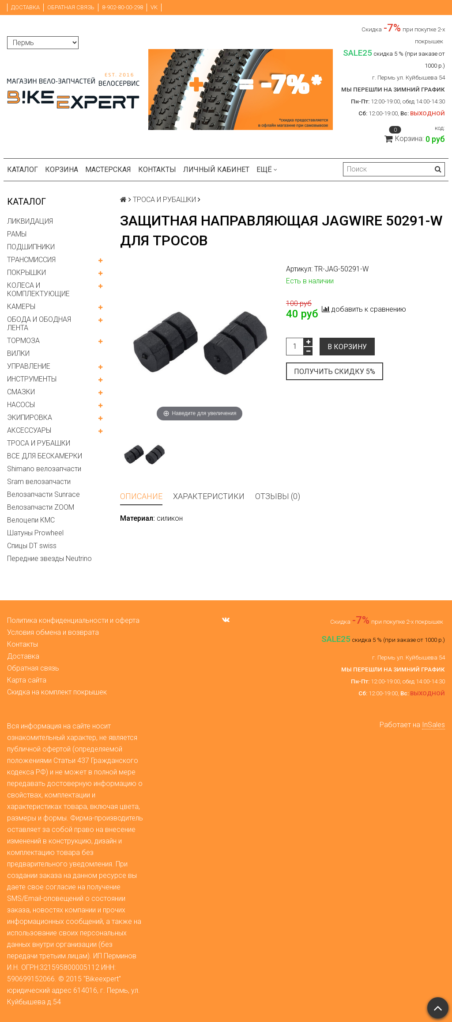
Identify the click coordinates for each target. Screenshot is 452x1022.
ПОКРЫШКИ (26, 272)
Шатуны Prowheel (35, 533)
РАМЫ (16, 234)
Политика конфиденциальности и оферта (73, 620)
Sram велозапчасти (39, 481)
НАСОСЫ (21, 404)
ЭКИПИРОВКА (29, 417)
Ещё (266, 169)
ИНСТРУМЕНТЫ (31, 379)
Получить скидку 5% (334, 371)
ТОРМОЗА (23, 340)
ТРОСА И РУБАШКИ (38, 443)
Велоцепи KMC (31, 520)
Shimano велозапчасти (44, 469)
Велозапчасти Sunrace (43, 494)
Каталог (22, 169)
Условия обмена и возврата (53, 632)
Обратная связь (70, 7)
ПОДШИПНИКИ (31, 247)
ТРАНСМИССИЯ (31, 260)
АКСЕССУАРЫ (29, 430)
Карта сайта (26, 680)
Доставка (25, 7)
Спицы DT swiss (31, 546)
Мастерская (108, 169)
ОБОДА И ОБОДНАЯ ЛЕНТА (39, 323)
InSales (433, 725)
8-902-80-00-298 (122, 7)
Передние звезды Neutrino (49, 558)
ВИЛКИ (18, 353)
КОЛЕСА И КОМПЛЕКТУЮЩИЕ (38, 289)
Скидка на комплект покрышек (57, 692)
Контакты (157, 169)
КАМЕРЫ (21, 306)
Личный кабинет (216, 169)
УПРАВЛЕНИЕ (28, 366)
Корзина (61, 169)
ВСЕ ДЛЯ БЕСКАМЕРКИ (44, 456)
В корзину (347, 347)
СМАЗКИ (21, 392)
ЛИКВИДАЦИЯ (30, 221)
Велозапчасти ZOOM (40, 507)
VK (154, 7)
